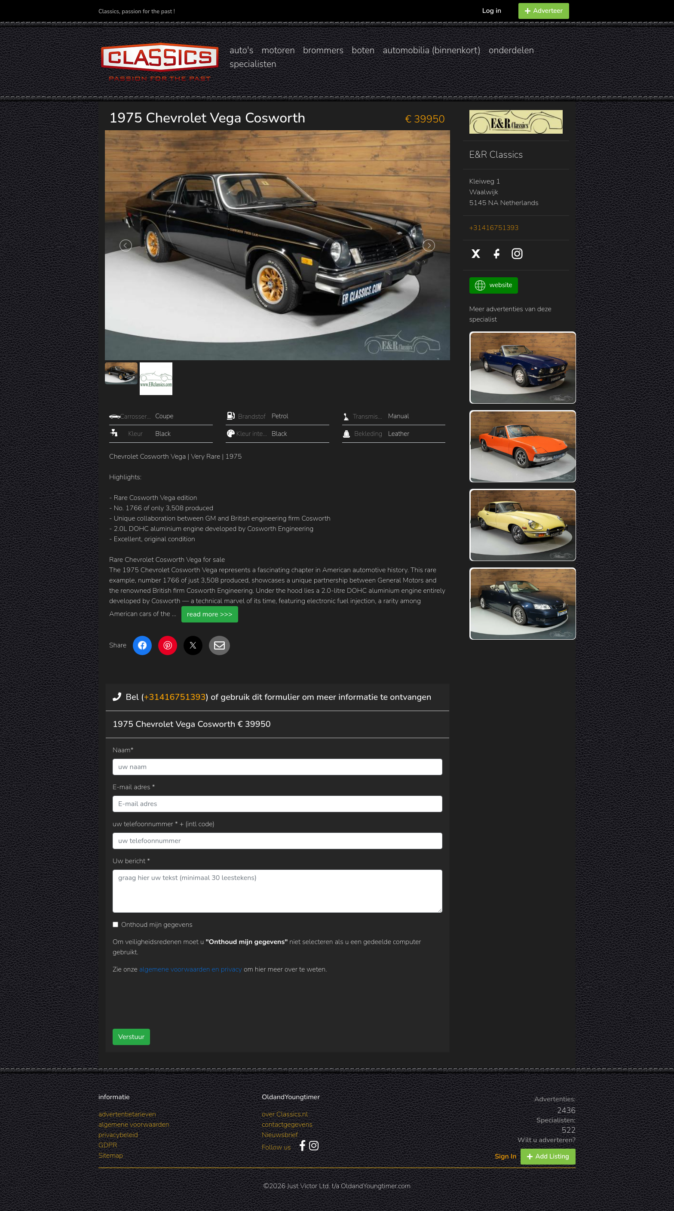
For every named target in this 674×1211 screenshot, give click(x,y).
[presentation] (263, 998)
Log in (492, 10)
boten (363, 50)
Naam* (123, 750)
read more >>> (210, 614)
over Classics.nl (285, 1114)
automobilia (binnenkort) (432, 50)
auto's (241, 50)
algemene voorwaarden (133, 1124)
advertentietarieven (127, 1114)
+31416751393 (174, 697)
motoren (277, 50)
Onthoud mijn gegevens (157, 924)
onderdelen (511, 50)
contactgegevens (287, 1124)
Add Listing (548, 1156)
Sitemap (110, 1155)
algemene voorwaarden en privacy (191, 969)
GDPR (107, 1145)
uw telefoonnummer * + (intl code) (163, 824)
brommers (323, 50)
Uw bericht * (131, 861)
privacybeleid (118, 1135)
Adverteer (544, 10)
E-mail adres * (134, 787)
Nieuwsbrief (280, 1135)
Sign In (505, 1156)
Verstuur (131, 1037)
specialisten (253, 64)
